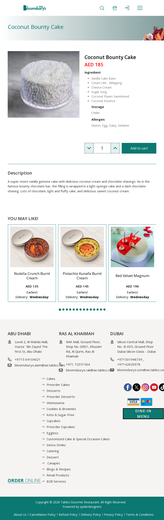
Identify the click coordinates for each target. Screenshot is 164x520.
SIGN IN (127, 8)
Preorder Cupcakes (61, 427)
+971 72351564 (78, 364)
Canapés (53, 463)
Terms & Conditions (140, 515)
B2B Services (56, 481)
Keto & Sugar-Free (60, 415)
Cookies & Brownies (61, 408)
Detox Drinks (56, 445)
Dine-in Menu (143, 413)
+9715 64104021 (28, 359)
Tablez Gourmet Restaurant (80, 502)
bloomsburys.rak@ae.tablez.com (90, 370)
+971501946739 (129, 359)
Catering (53, 451)
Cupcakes (53, 421)
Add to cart (139, 148)
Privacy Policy (113, 515)
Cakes (51, 378)
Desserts (53, 390)
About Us (20, 515)
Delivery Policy (91, 515)
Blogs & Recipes (59, 469)
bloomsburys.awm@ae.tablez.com (40, 365)
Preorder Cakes (58, 384)
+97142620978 (128, 364)
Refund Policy (68, 515)
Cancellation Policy (43, 515)
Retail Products (58, 475)
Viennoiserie (55, 402)
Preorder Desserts (61, 396)
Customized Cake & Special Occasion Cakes (78, 439)
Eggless (52, 433)
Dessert (53, 457)
